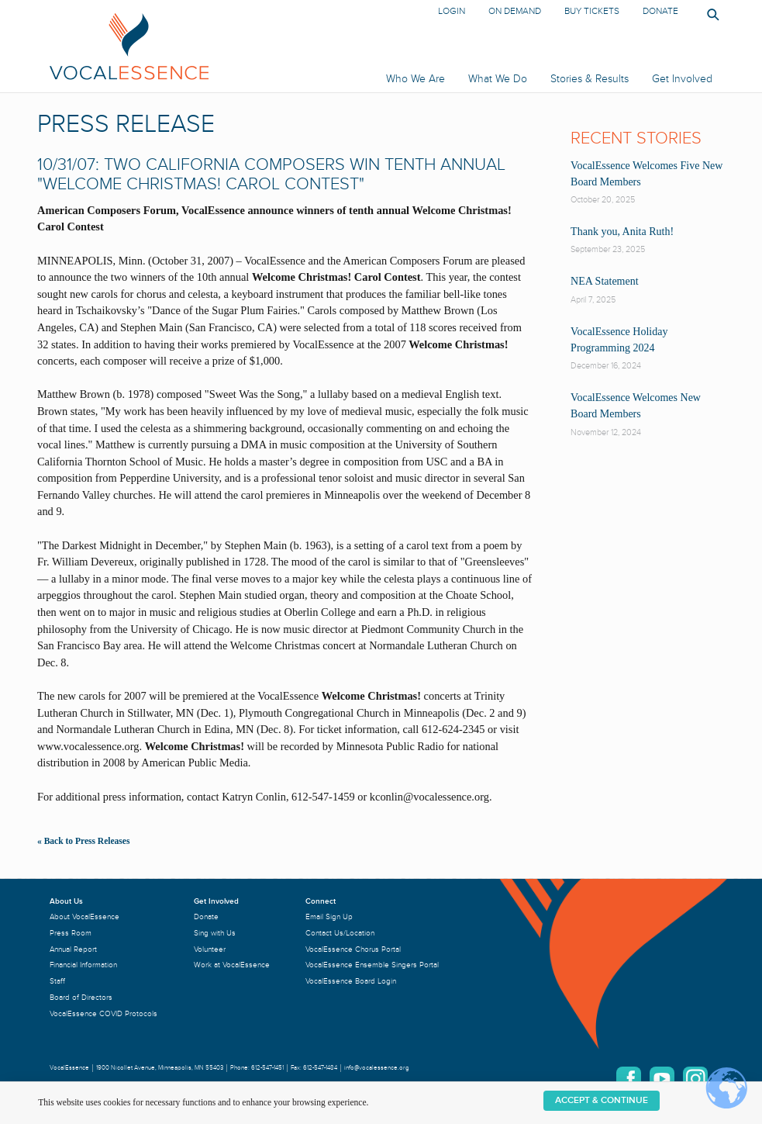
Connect (320, 901)
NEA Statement (605, 281)
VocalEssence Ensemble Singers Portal (372, 965)
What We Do (497, 78)
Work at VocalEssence (232, 965)
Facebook (628, 1079)
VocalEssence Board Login (350, 981)
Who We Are (415, 78)
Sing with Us (215, 933)
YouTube (662, 1079)
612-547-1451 (267, 1067)
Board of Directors (81, 997)
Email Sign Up (329, 916)
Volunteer (210, 949)
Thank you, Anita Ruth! (622, 231)
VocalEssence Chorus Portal (353, 949)
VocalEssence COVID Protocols (103, 1013)
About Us (66, 901)
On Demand (514, 11)
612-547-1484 (320, 1067)
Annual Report (73, 949)
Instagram (695, 1079)
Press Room (70, 933)
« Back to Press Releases (83, 841)
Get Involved (682, 78)
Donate (660, 11)
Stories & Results (589, 78)
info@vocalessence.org (376, 1067)
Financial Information (83, 965)
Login (451, 11)
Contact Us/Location (339, 933)
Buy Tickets (591, 11)
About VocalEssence (84, 916)
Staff (57, 981)
